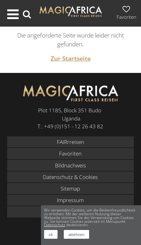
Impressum (70, 200)
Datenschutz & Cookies (70, 177)
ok (51, 234)
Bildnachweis (70, 165)
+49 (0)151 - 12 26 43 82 (73, 126)
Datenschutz (54, 224)
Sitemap (70, 188)
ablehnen (76, 234)
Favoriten (70, 153)
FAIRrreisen (70, 141)
